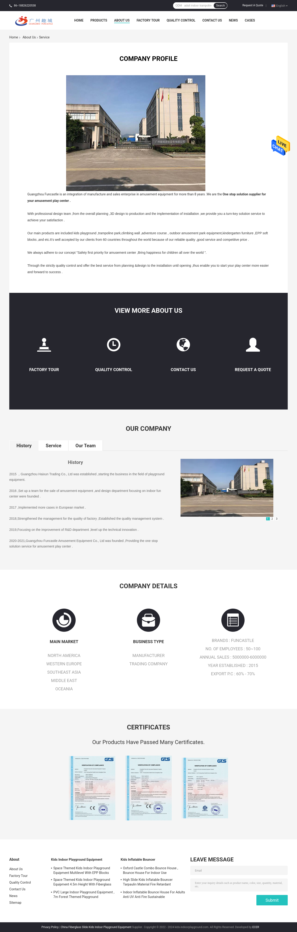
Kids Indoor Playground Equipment (76, 859)
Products (98, 20)
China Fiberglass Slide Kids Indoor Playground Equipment (96, 927)
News (233, 20)
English (282, 5)
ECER (255, 927)
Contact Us (212, 20)
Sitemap (15, 902)
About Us (122, 20)
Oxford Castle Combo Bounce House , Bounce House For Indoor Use (150, 870)
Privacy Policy (50, 927)
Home (79, 20)
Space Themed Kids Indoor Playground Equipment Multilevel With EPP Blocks (81, 870)
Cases (250, 20)
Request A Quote (252, 5)
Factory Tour (148, 20)
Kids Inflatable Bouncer (138, 859)
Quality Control (181, 20)
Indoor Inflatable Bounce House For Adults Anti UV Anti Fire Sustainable (154, 894)
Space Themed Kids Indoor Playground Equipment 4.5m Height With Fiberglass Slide (82, 883)
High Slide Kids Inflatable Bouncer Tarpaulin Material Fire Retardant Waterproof (148, 883)
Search (220, 5)
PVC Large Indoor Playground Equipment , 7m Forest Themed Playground (83, 894)
